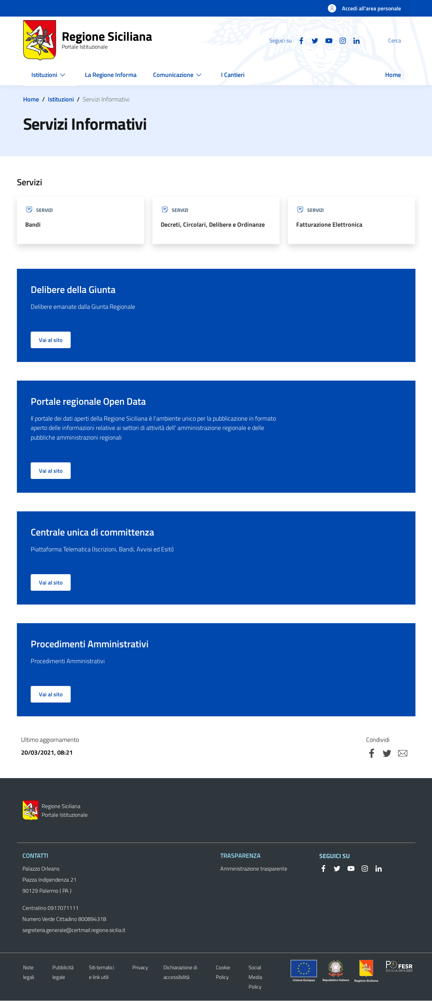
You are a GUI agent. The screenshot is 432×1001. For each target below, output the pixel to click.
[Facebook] (285, 40)
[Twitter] (298, 40)
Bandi (33, 224)
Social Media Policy (255, 977)
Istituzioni (61, 99)
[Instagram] (326, 40)
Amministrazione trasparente (253, 869)
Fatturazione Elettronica (329, 224)
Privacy (140, 968)
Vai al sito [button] (50, 340)
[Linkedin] (340, 40)
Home (31, 99)
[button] (401, 40)
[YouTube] (312, 40)
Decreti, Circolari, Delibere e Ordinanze (213, 224)
